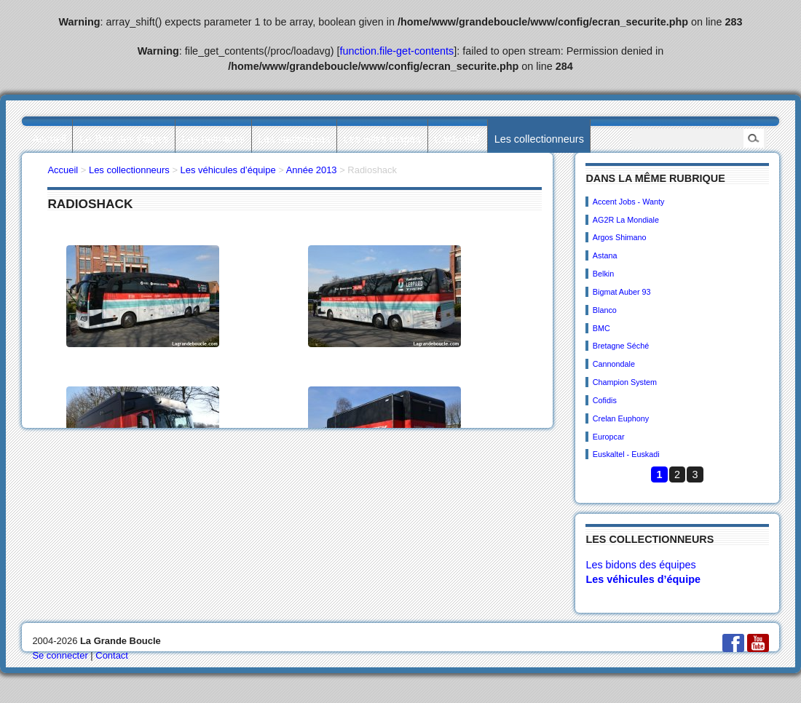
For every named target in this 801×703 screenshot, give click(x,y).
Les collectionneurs (539, 139)
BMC (601, 328)
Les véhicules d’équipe (643, 579)
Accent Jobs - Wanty (629, 201)
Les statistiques (294, 139)
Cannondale (614, 364)
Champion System (625, 382)
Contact (111, 655)
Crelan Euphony (621, 418)
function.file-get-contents (397, 51)
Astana (605, 255)
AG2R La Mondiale (626, 219)
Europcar (609, 436)
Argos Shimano (620, 237)
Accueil (49, 139)
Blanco (605, 310)
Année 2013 (311, 169)
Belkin (603, 273)
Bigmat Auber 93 (622, 291)
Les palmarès (213, 139)
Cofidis (605, 400)
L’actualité (457, 139)
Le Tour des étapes (123, 139)
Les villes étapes (382, 139)
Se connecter (59, 655)
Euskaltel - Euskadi (626, 454)
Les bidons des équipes (640, 565)
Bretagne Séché (621, 345)
